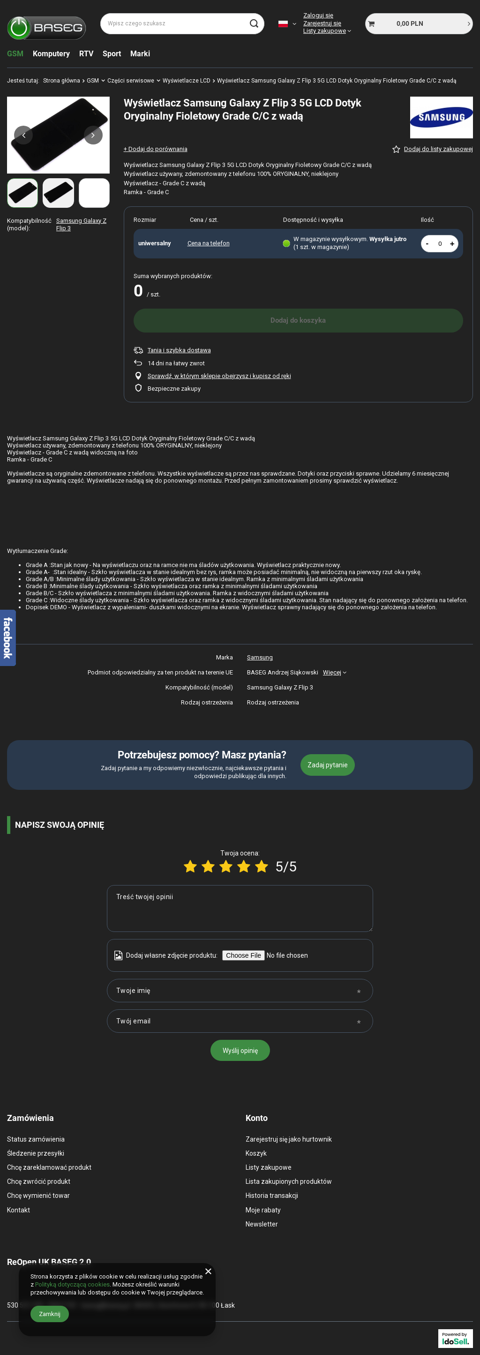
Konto (257, 1118)
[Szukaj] (253, 23)
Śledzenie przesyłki (35, 1153)
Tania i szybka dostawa (179, 350)
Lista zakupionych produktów (289, 1181)
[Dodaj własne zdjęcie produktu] (286, 955)
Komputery (51, 53)
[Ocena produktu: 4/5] (243, 866)
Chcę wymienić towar (38, 1195)
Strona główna (61, 80)
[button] (23, 135)
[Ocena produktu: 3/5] (225, 866)
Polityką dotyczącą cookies (72, 1284)
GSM (15, 53)
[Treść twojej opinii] (240, 908)
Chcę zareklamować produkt (49, 1167)
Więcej (332, 672)
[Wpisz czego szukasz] (182, 23)
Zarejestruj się (322, 23)
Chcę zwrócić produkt (38, 1181)
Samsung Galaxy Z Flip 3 (81, 224)
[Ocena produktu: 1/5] (190, 866)
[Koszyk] (419, 23)
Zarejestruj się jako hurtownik (289, 1139)
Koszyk (256, 1153)
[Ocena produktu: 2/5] (208, 866)
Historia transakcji (272, 1195)
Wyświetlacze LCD (186, 80)
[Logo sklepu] (46, 23)
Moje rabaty (263, 1209)
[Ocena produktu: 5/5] (261, 866)
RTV (86, 53)
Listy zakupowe (324, 30)
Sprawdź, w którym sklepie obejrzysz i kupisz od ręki (219, 375)
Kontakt (18, 1209)
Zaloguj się (318, 15)
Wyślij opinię (240, 1050)
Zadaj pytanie (328, 765)
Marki (140, 53)
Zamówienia (30, 1118)
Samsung (260, 657)
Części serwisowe (130, 80)
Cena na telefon (209, 243)
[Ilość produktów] (440, 243)
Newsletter (262, 1224)
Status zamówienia (36, 1139)
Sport (112, 53)
